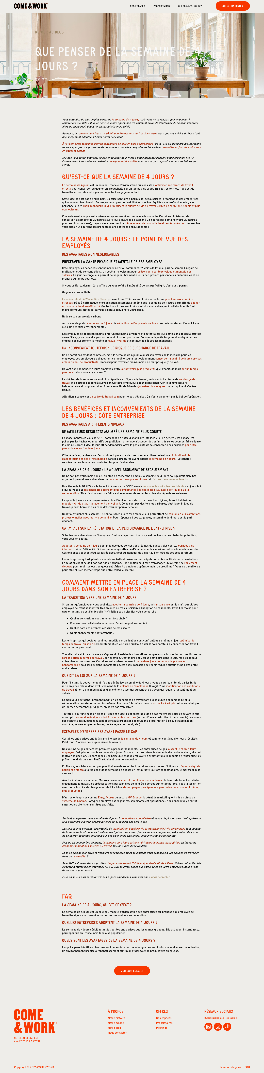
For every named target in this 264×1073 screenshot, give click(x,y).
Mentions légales (230, 1067)
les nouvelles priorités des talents (163, 486)
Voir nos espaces (132, 971)
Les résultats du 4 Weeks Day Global (84, 299)
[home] (31, 6)
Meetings (161, 1027)
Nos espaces (137, 6)
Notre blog (114, 1027)
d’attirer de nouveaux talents (169, 479)
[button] (194, 6)
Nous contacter (232, 6)
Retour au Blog (49, 32)
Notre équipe (116, 1022)
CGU (247, 1067)
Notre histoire (116, 1018)
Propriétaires (162, 6)
